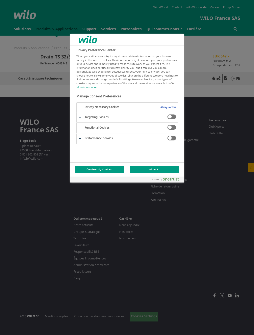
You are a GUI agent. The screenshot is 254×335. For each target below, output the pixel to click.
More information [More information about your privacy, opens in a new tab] (86, 87)
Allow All (154, 169)
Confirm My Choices (99, 169)
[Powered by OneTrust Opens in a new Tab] (167, 180)
